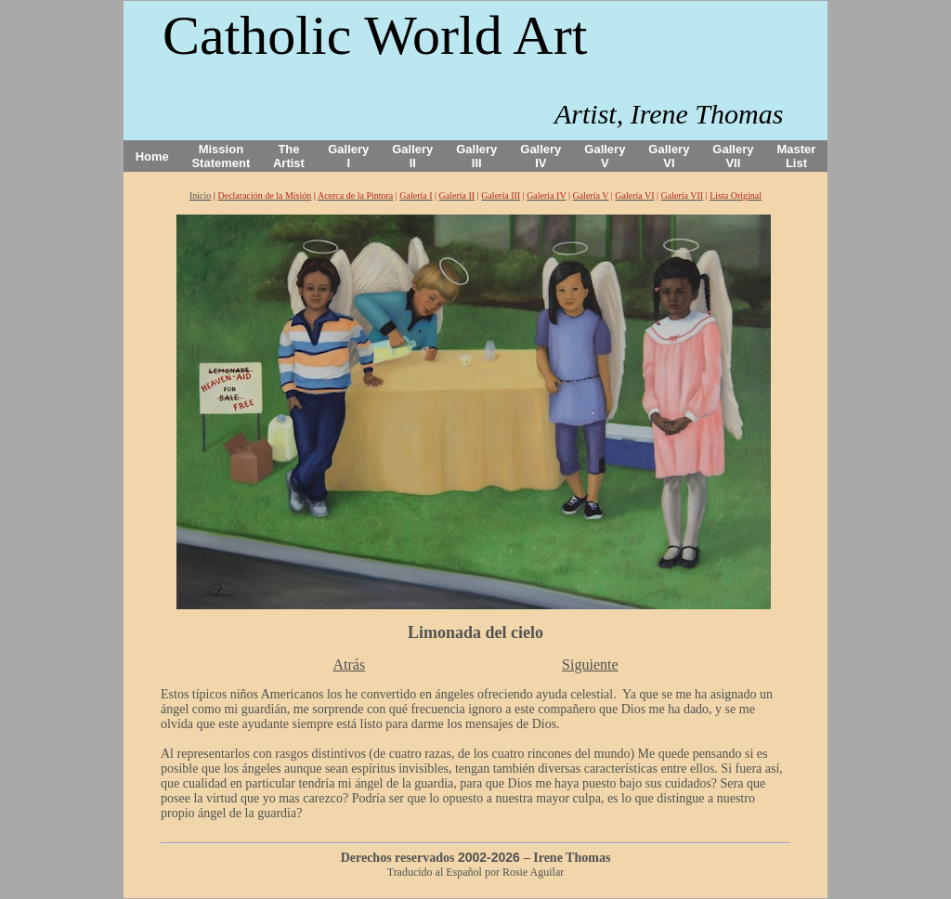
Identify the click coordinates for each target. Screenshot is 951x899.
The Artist (289, 156)
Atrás (348, 664)
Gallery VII (732, 156)
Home (152, 156)
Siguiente (590, 664)
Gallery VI (668, 156)
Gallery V (604, 156)
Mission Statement (220, 156)
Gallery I (348, 156)
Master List (796, 156)
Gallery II (412, 156)
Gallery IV (540, 156)
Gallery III (476, 156)
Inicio (200, 195)
